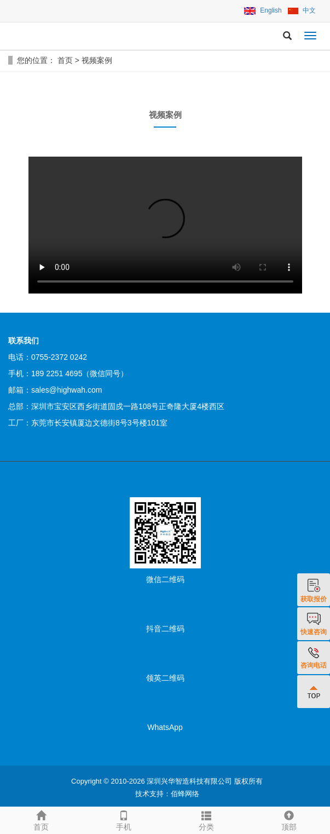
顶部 (288, 819)
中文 (302, 10)
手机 (124, 819)
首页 (65, 60)
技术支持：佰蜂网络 (167, 794)
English (263, 10)
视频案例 (97, 60)
